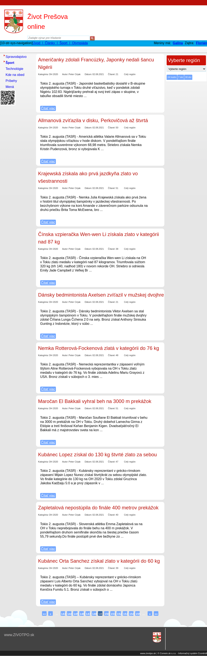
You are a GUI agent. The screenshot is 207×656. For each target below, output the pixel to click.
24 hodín (171, 77)
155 (138, 614)
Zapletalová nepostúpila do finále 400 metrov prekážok (98, 507)
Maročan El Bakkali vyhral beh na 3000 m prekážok (94, 401)
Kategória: (43, 74)
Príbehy (11, 81)
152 (119, 614)
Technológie (14, 69)
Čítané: (111, 74)
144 (69, 614)
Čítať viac (48, 108)
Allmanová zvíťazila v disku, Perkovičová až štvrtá (93, 120)
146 (82, 614)
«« (44, 614)
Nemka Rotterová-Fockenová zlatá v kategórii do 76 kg (98, 348)
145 (75, 614)
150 (107, 614)
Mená (10, 87)
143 (63, 614)
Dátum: (88, 74)
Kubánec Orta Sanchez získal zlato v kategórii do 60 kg (99, 561)
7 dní (180, 77)
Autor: (65, 74)
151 (113, 614)
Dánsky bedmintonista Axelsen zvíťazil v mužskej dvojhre (101, 295)
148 (94, 614)
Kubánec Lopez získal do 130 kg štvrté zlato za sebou (97, 454)
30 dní (188, 77)
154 (131, 614)
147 (88, 614)
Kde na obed (15, 75)
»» (156, 614)
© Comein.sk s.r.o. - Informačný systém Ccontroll (182, 653)
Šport (10, 63)
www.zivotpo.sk (148, 653)
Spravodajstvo (16, 56)
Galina (178, 43)
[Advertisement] (16, 169)
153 (125, 614)
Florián (201, 43)
